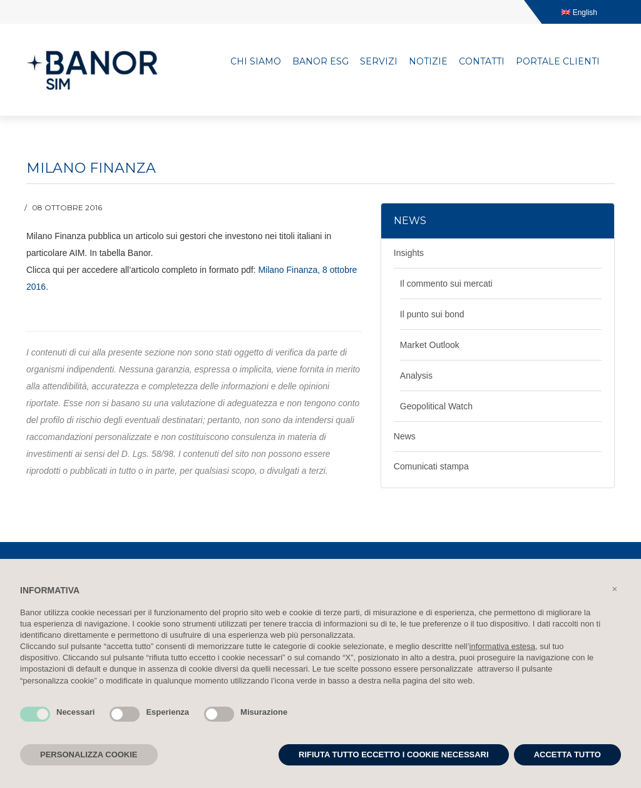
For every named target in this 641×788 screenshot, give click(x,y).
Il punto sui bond (432, 314)
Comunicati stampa (431, 466)
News (405, 436)
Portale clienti (558, 61)
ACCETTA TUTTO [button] (567, 754)
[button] (615, 589)
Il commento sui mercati (446, 284)
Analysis (416, 376)
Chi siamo (255, 61)
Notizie (428, 61)
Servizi (378, 61)
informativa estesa (502, 646)
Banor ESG (320, 61)
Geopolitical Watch (436, 406)
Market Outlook (429, 345)
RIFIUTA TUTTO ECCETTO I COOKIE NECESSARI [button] (394, 754)
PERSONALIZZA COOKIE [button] (89, 754)
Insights (409, 253)
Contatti (482, 61)
